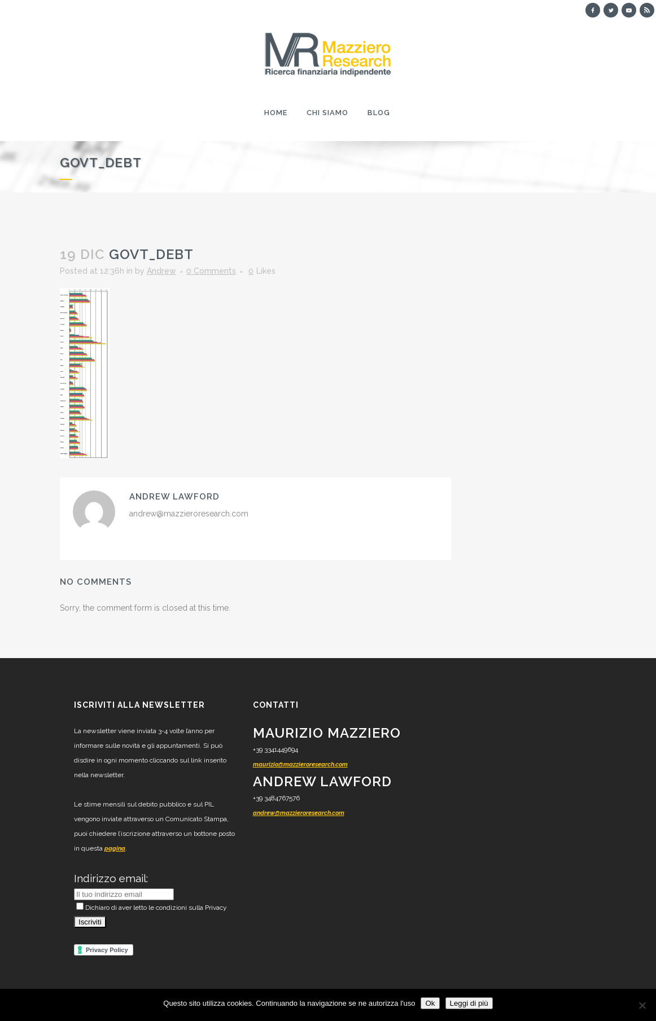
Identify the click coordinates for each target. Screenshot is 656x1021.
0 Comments (211, 270)
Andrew (161, 270)
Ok (430, 1003)
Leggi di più (469, 1003)
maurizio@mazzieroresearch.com (300, 764)
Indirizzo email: (111, 878)
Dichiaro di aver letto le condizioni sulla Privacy (151, 908)
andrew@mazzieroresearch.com (298, 813)
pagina (114, 848)
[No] (642, 1005)
